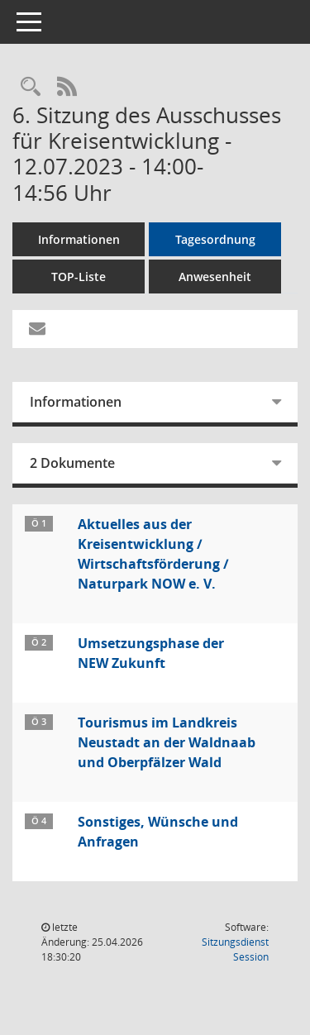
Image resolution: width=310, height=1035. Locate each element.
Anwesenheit (215, 276)
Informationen (79, 239)
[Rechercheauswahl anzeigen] (30, 87)
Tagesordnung (215, 239)
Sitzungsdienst (235, 949)
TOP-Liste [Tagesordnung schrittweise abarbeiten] (78, 276)
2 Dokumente (72, 463)
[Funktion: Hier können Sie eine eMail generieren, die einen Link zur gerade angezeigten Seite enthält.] (37, 329)
